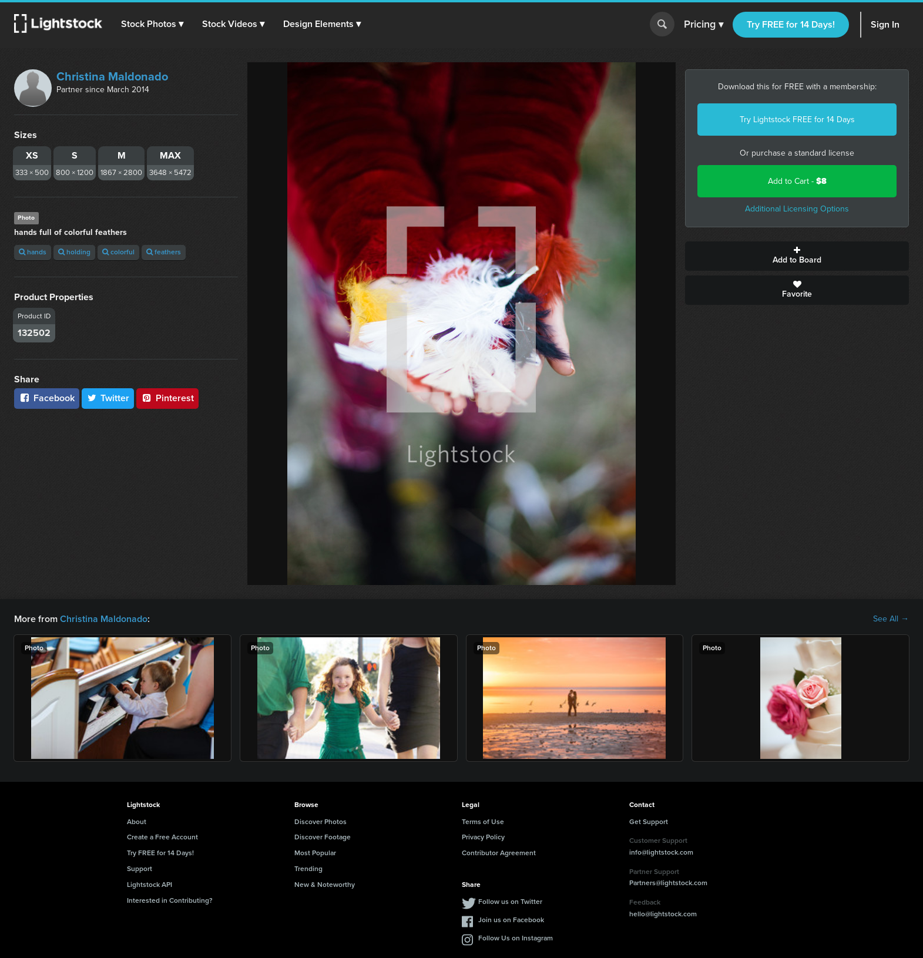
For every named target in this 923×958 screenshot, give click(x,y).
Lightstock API (149, 884)
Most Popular (315, 853)
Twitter (108, 398)
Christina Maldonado (112, 76)
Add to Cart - (797, 181)
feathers (163, 252)
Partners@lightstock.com (668, 883)
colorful (118, 252)
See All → (891, 619)
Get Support (648, 821)
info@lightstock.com (661, 852)
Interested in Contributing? (170, 900)
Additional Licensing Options (797, 209)
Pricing (703, 25)
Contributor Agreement (499, 853)
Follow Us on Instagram (515, 938)
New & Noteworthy (324, 884)
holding (74, 252)
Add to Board (797, 256)
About (136, 821)
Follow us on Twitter (510, 901)
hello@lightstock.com (663, 914)
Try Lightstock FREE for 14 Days (797, 119)
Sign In (885, 24)
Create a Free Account (162, 837)
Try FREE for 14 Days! (791, 24)
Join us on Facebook (511, 920)
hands (32, 252)
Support (139, 868)
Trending (308, 868)
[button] (152, 24)
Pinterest (167, 398)
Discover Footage (322, 837)
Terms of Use (483, 821)
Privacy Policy (483, 837)
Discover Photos (320, 821)
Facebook (47, 398)
